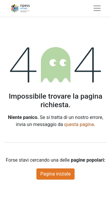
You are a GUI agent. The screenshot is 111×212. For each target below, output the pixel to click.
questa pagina (79, 124)
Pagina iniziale (55, 174)
